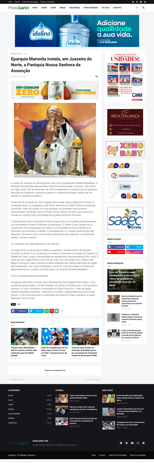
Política (106, 8)
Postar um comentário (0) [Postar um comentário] (55, 370)
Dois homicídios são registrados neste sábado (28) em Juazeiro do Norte (130, 397)
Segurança (74, 8)
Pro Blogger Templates (26, 455)
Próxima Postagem (92, 379)
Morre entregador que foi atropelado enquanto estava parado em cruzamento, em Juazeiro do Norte (131, 301)
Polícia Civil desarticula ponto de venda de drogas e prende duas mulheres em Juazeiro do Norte (131, 334)
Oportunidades (90, 8)
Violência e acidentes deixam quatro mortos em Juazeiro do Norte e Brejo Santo (131, 318)
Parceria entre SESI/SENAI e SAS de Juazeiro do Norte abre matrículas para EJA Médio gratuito (24, 352)
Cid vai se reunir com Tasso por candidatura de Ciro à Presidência (83, 408)
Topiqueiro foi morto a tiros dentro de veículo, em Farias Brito (131, 423)
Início (10, 2)
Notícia (30, 409)
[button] (137, 8)
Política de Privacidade (30, 2)
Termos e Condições (47, 2)
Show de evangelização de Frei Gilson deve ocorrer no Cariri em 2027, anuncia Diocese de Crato (54, 352)
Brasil (63, 8)
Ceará (53, 8)
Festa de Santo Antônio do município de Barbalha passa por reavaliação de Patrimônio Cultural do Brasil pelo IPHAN (84, 352)
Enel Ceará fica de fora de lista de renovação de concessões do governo (83, 420)
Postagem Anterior (17, 379)
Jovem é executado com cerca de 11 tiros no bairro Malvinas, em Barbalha (130, 411)
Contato (17, 2)
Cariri (44, 8)
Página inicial (16, 54)
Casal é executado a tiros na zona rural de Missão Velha (83, 396)
